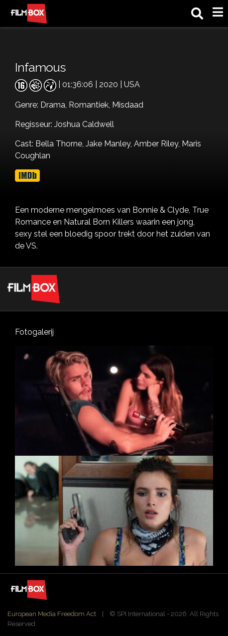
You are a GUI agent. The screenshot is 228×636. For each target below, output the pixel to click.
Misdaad (127, 105)
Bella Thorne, (60, 143)
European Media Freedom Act (51, 614)
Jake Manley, (110, 143)
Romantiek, (90, 105)
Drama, (54, 105)
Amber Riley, (158, 143)
